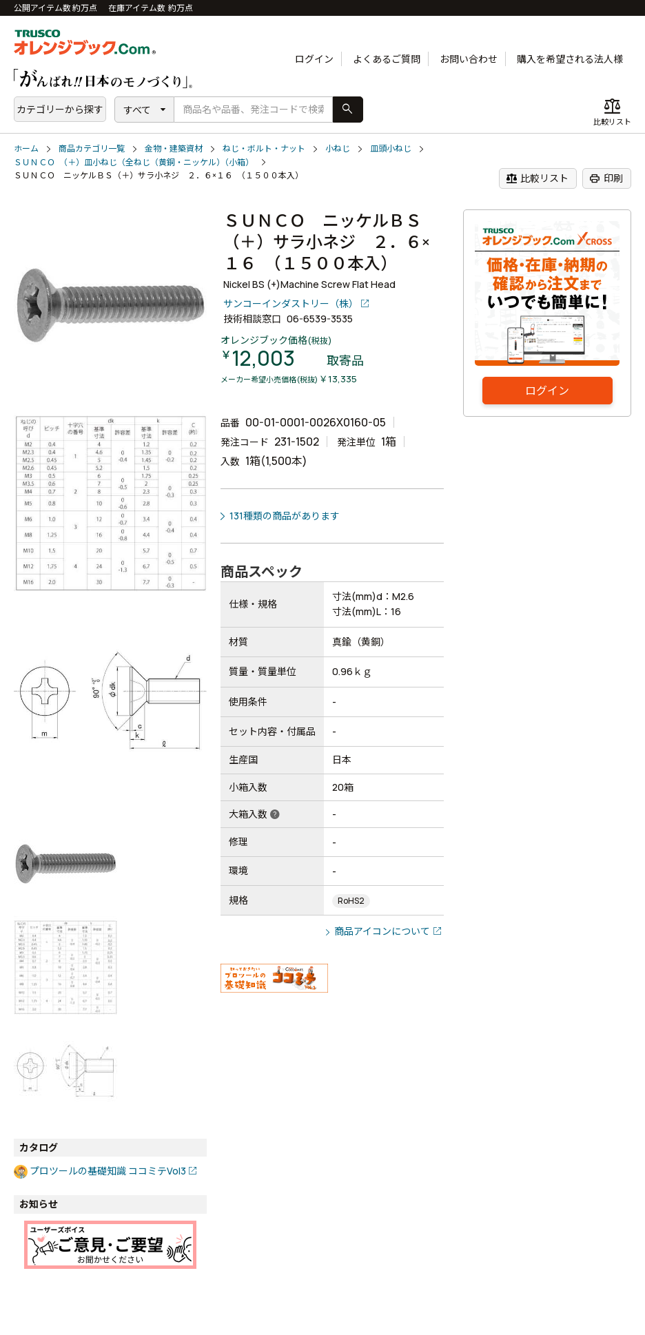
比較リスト (537, 178)
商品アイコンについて (382, 931)
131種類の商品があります (284, 515)
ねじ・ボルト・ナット (264, 148)
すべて (137, 109)
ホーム (26, 148)
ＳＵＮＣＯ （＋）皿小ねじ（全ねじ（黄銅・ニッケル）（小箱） (134, 162)
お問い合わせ (469, 58)
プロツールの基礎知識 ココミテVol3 (108, 1170)
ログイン (314, 58)
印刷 (606, 178)
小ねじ (337, 148)
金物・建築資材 (174, 148)
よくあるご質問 (386, 58)
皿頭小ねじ (390, 148)
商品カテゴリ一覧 (92, 148)
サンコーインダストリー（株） (290, 303)
